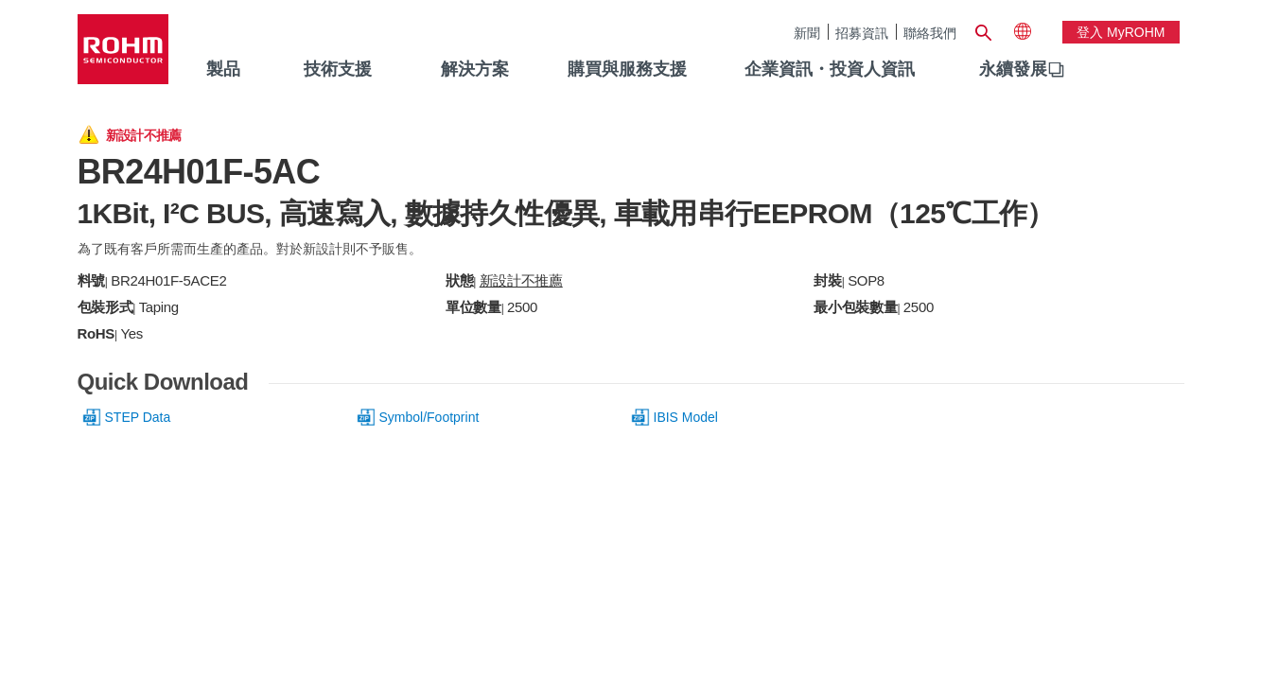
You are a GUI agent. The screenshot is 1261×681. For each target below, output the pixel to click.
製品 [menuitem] (223, 69)
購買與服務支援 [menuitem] (627, 69)
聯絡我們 (929, 33)
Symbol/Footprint (429, 417)
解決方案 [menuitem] (475, 69)
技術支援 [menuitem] (338, 69)
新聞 (807, 33)
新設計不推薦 (521, 280)
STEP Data (138, 417)
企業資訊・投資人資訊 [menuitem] (829, 69)
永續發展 (1013, 69)
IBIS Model (686, 417)
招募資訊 (861, 33)
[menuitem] (1013, 70)
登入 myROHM (1121, 32)
